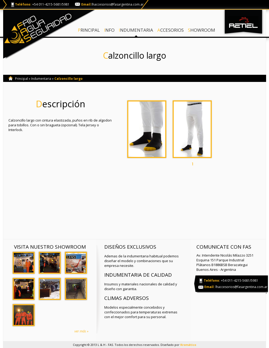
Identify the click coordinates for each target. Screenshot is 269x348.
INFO (109, 30)
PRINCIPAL (89, 30)
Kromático (188, 345)
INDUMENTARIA (136, 30)
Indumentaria (41, 78)
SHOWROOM (201, 30)
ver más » (81, 331)
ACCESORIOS (170, 30)
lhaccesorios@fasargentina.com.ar (118, 4)
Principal (21, 78)
